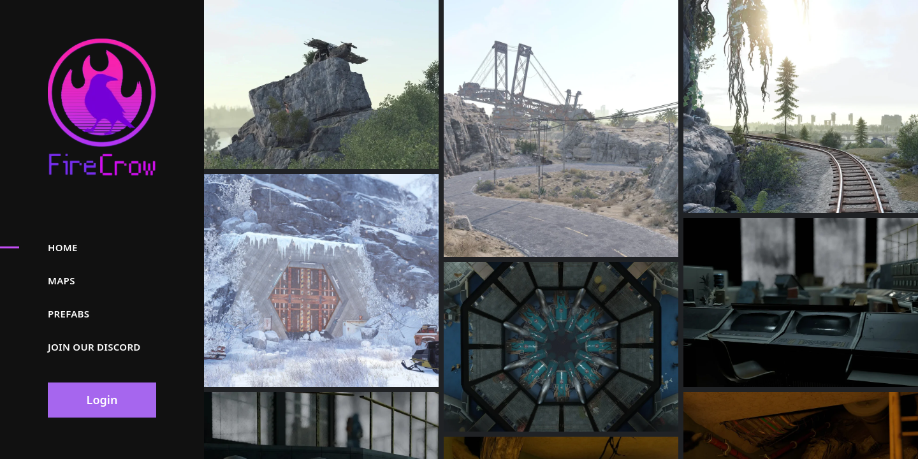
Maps (61, 280)
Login (102, 399)
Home (63, 247)
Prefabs (68, 313)
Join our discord (94, 346)
